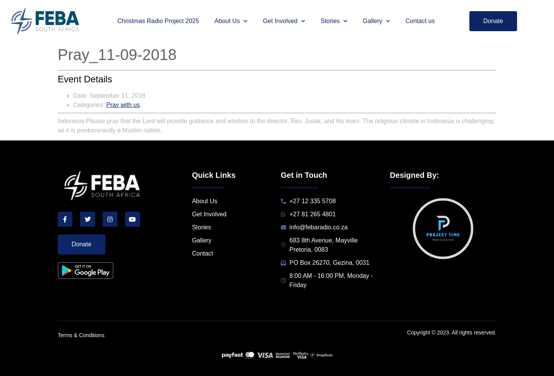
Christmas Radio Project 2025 (158, 21)
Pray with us (123, 105)
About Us (231, 21)
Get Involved (284, 21)
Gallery (376, 21)
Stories (333, 21)
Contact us (420, 21)
